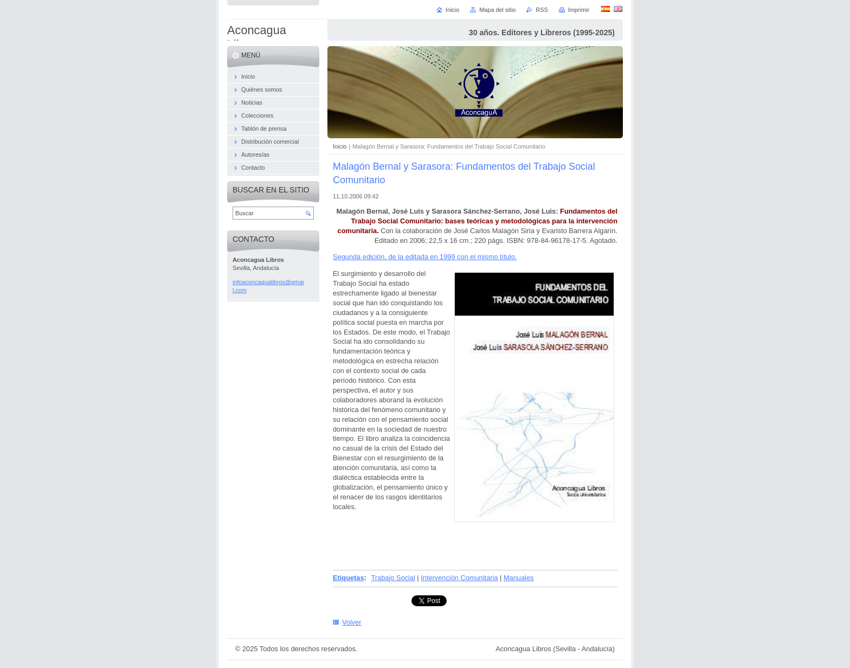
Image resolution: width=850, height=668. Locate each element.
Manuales (519, 578)
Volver (352, 622)
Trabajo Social (393, 578)
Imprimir (578, 10)
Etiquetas (348, 578)
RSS (542, 10)
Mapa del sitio (497, 10)
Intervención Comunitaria (459, 578)
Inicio (339, 146)
